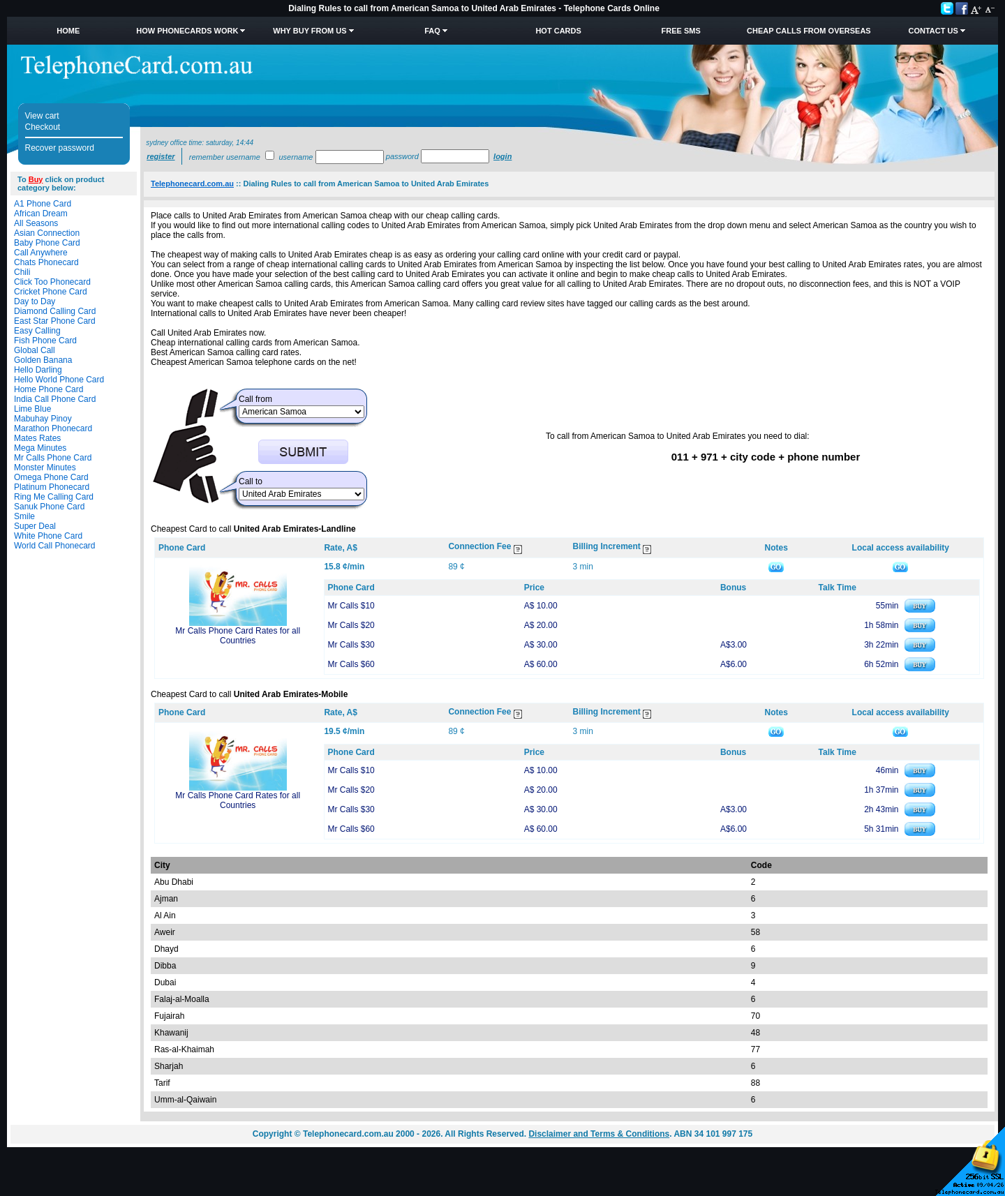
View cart (42, 116)
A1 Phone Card (42, 204)
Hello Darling (38, 370)
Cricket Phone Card (50, 292)
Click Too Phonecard (52, 282)
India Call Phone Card (55, 399)
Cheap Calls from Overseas (809, 31)
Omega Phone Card (51, 477)
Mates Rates (37, 438)
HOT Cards (558, 31)
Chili (22, 272)
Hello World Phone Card (59, 379)
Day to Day (34, 301)
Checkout (43, 127)
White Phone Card (48, 536)
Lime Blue (32, 409)
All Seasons (36, 223)
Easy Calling (37, 331)
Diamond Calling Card (55, 311)
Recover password (59, 148)
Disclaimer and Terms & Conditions (598, 1134)
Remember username (224, 157)
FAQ (432, 31)
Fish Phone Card (45, 340)
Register (160, 156)
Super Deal (35, 526)
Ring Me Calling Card (54, 497)
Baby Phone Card (47, 243)
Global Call (34, 350)
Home (68, 31)
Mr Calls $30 (350, 645)
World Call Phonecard (55, 546)
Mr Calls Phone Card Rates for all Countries (237, 635)
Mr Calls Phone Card (52, 458)
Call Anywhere (41, 252)
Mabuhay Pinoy (43, 419)
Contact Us (933, 31)
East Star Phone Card (55, 321)
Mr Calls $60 (350, 664)
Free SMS (681, 31)
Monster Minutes (45, 467)
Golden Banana (43, 360)
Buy (36, 179)
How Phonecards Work (187, 31)
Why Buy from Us (309, 31)
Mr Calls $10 (350, 606)
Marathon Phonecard (53, 428)
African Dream (41, 213)
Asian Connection (47, 233)
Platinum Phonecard (51, 487)
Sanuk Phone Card (49, 506)
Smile (24, 516)
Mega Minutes (40, 448)
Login (502, 156)
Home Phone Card (48, 389)
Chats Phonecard (46, 262)
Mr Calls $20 (350, 625)
